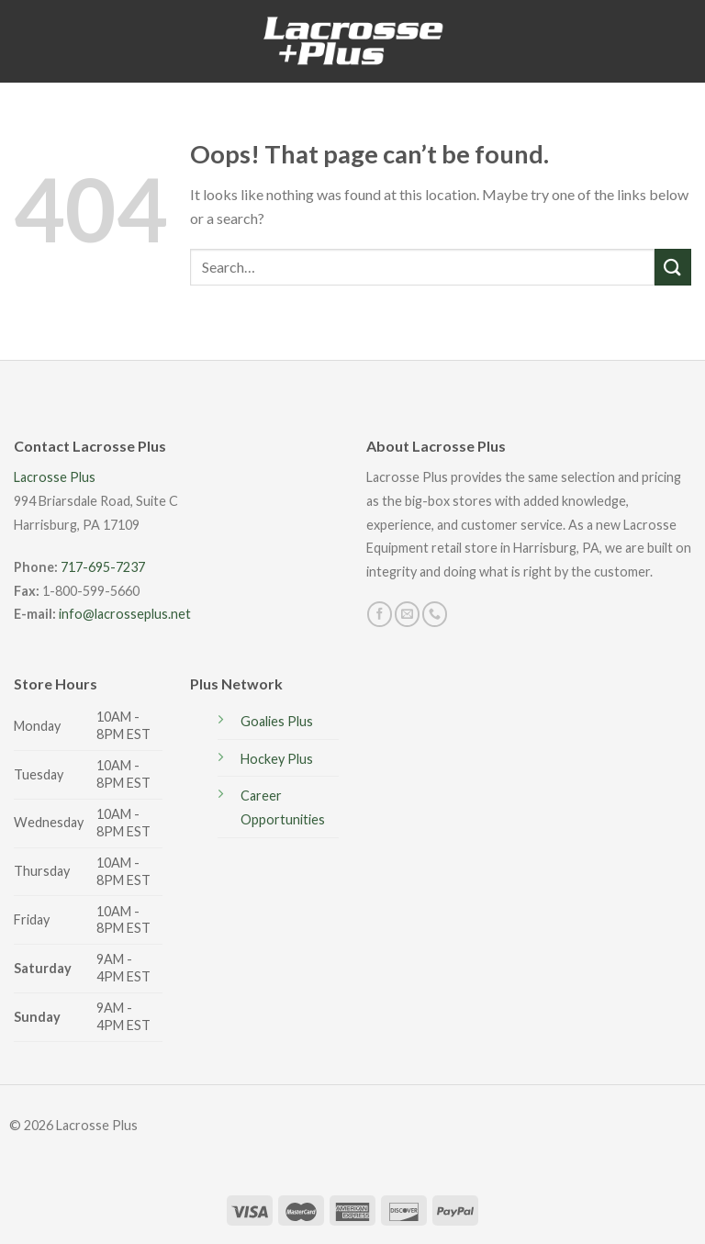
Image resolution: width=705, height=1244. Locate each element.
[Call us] (434, 614)
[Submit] (673, 267)
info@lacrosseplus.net (125, 614)
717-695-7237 (103, 567)
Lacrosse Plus (54, 477)
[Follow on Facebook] (379, 614)
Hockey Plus (277, 759)
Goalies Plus (277, 721)
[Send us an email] (407, 614)
